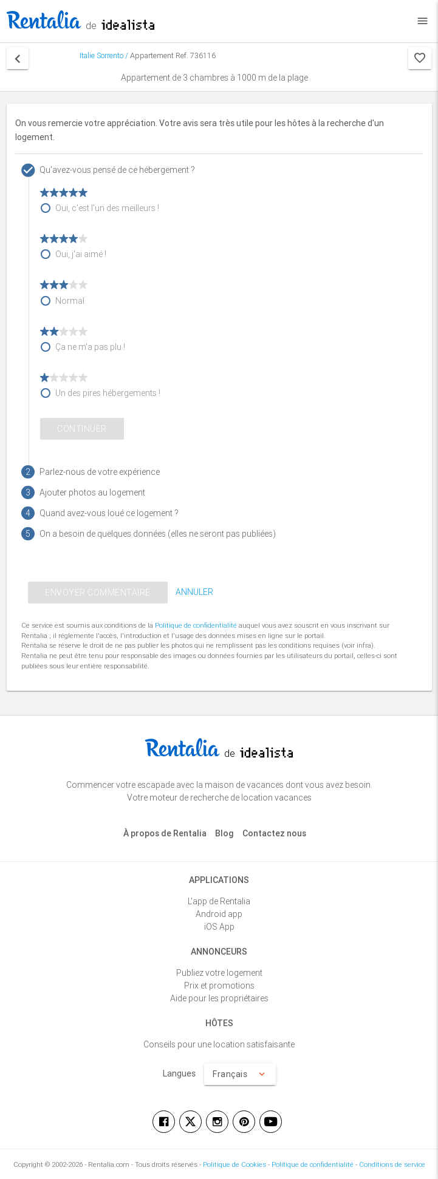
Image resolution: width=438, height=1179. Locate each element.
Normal (69, 300)
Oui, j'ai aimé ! (80, 254)
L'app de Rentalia (219, 901)
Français (240, 1074)
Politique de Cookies (234, 1164)
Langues (179, 1073)
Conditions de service (392, 1164)
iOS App (219, 926)
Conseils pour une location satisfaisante (219, 1044)
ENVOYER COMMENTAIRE (98, 592)
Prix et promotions (219, 985)
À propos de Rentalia (165, 833)
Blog (224, 833)
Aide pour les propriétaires (219, 998)
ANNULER (194, 591)
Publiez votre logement (219, 972)
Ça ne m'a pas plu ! (90, 346)
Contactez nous (274, 833)
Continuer (82, 428)
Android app (219, 914)
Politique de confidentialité (196, 625)
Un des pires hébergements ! (107, 393)
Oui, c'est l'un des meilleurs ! (107, 208)
